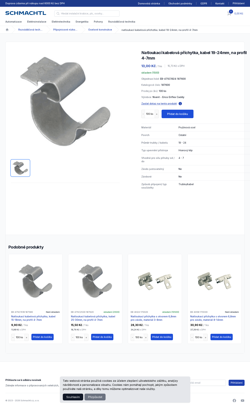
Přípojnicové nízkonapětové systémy (66, 29)
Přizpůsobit (95, 397)
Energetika (82, 21)
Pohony (98, 21)
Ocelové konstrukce (100, 29)
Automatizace (13, 21)
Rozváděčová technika (121, 21)
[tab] (20, 168)
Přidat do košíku (177, 114)
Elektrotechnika (61, 21)
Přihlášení (237, 382)
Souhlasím (73, 397)
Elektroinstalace (36, 21)
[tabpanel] (65, 101)
